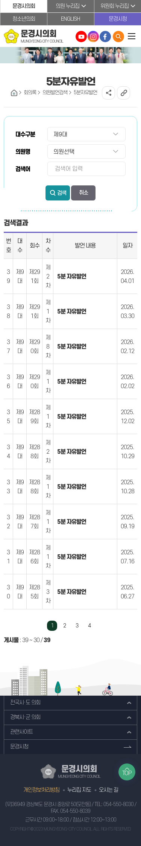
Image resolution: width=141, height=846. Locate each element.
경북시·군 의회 (25, 717)
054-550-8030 (118, 804)
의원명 (22, 151)
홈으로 (14, 93)
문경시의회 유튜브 (81, 36)
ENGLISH (70, 19)
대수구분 (25, 134)
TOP (127, 773)
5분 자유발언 (71, 276)
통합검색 (118, 36)
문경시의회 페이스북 (105, 36)
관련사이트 (21, 732)
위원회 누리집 (114, 6)
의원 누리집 (67, 6)
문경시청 (118, 19)
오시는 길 (108, 790)
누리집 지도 (79, 790)
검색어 (22, 169)
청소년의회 (23, 19)
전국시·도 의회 (25, 702)
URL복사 (123, 92)
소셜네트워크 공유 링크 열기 (108, 92)
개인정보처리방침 (41, 790)
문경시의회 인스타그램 (93, 36)
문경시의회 (23, 6)
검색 (61, 193)
